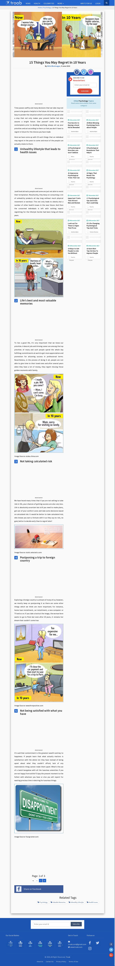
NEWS (28, 3)
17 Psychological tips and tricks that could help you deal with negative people (93, 202)
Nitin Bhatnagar (53, 66)
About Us (40, 961)
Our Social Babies (12, 935)
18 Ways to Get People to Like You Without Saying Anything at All (74, 253)
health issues (92, 902)
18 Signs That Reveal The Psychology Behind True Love (93, 176)
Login (97, 3)
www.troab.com (75, 947)
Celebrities (49, 3)
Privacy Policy (61, 961)
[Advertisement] (38, 87)
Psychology (47, 8)
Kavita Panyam (94, 156)
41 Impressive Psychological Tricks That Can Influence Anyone (74, 176)
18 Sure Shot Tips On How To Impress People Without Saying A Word (93, 253)
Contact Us (50, 961)
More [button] (61, 3)
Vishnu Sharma (94, 232)
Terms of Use (73, 961)
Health (37, 3)
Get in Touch (73, 935)
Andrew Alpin (74, 131)
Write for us (86, 3)
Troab (68, 957)
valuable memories (58, 902)
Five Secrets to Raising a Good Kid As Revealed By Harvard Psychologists (74, 127)
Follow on (91, 935)
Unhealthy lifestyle (76, 902)
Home (40, 8)
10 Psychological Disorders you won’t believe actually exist (74, 151)
